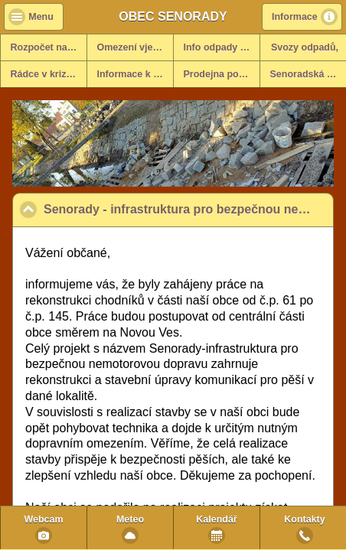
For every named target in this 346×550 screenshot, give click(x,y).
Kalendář (216, 519)
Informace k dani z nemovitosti (135, 74)
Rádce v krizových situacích (49, 74)
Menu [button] (41, 16)
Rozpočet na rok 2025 (49, 47)
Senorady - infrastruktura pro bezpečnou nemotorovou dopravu (189, 209)
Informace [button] (295, 16)
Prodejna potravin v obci (222, 74)
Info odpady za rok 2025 (222, 47)
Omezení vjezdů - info (135, 47)
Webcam (43, 519)
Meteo (130, 519)
